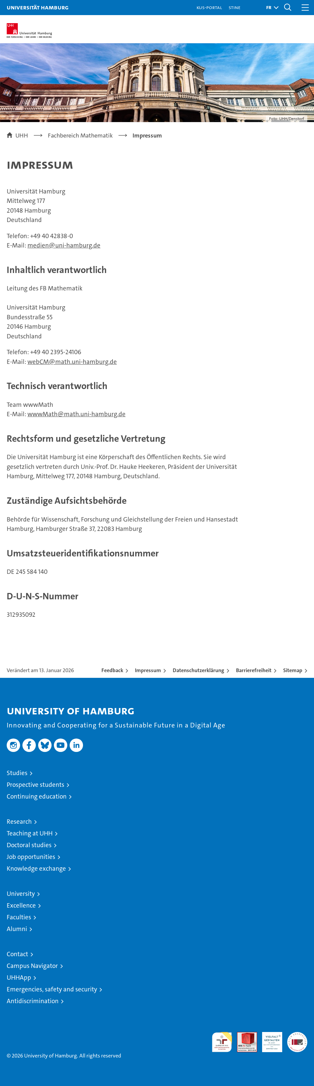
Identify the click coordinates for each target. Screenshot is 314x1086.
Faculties (19, 917)
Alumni (17, 929)
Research (19, 821)
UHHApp (19, 977)
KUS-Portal (209, 7)
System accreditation (297, 1039)
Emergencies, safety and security (52, 989)
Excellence (21, 905)
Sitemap (292, 670)
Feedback (112, 670)
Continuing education (37, 796)
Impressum (148, 670)
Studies (17, 773)
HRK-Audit (268, 1039)
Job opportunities (31, 857)
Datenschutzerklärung (198, 670)
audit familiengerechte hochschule (222, 1042)
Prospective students (35, 784)
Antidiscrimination (33, 1001)
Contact (17, 954)
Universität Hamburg (38, 7)
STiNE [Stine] (234, 7)
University (21, 893)
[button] (270, 7)
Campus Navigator (32, 966)
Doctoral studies (29, 845)
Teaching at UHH (30, 833)
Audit (243, 1035)
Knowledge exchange (36, 868)
